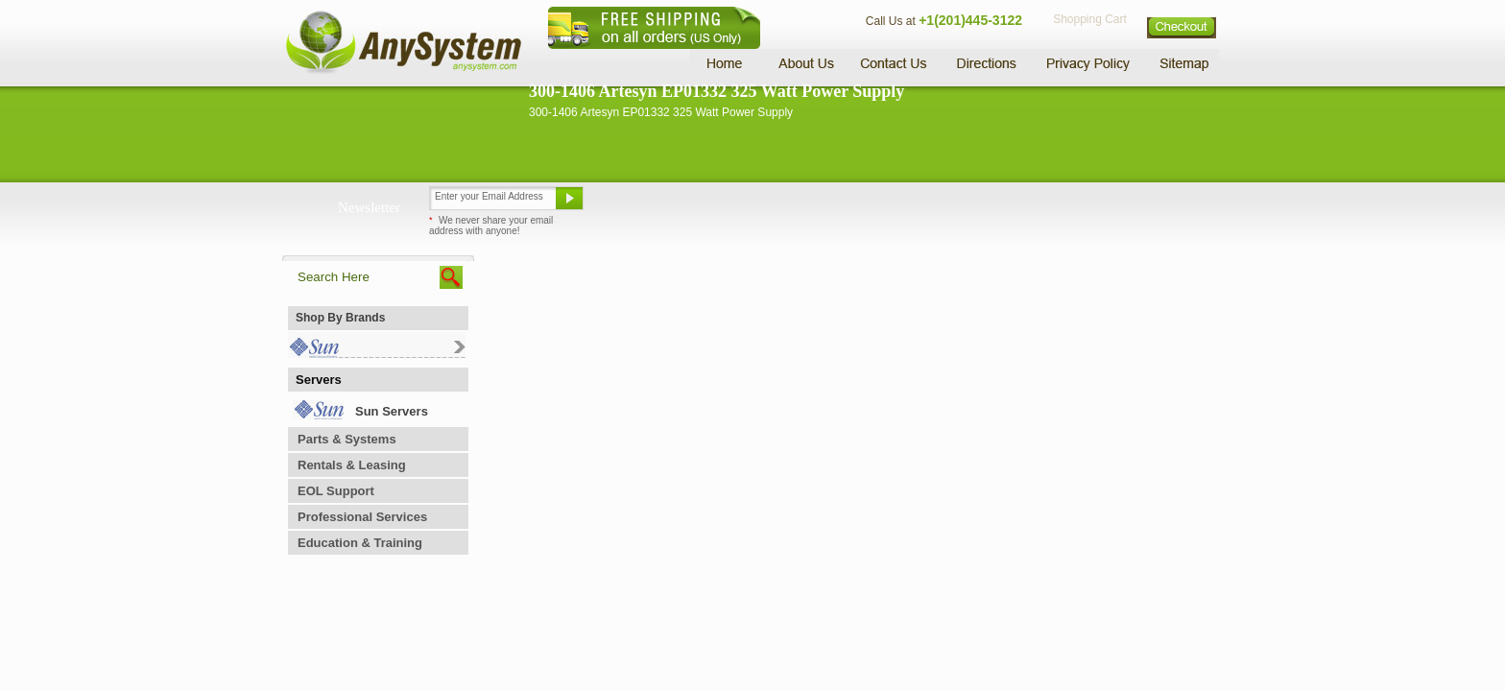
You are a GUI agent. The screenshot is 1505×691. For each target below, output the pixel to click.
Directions (987, 63)
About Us (805, 63)
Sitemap (1182, 63)
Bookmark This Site (867, 205)
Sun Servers (391, 411)
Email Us (637, 205)
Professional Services (362, 517)
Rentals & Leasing (352, 465)
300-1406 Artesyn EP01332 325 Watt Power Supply (716, 91)
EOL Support (336, 491)
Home (727, 63)
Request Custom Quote (1128, 205)
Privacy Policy (1089, 63)
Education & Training (360, 543)
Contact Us (894, 63)
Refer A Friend (741, 205)
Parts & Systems (347, 439)
